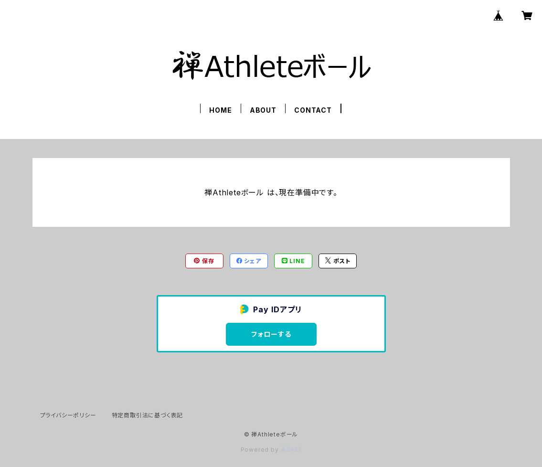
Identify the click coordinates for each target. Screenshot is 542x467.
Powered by (271, 449)
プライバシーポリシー (68, 415)
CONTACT (313, 110)
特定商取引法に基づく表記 (147, 415)
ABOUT (263, 110)
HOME (220, 110)
